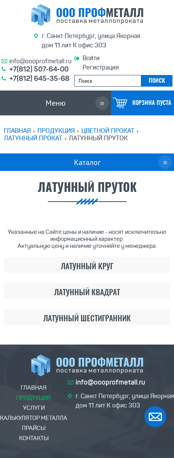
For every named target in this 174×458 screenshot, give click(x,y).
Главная (17, 130)
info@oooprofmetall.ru (40, 61)
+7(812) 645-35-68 (39, 78)
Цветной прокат (107, 130)
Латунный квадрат (87, 293)
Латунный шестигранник (87, 319)
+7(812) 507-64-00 (39, 69)
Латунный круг (87, 267)
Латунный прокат (33, 138)
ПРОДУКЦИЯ (56, 130)
